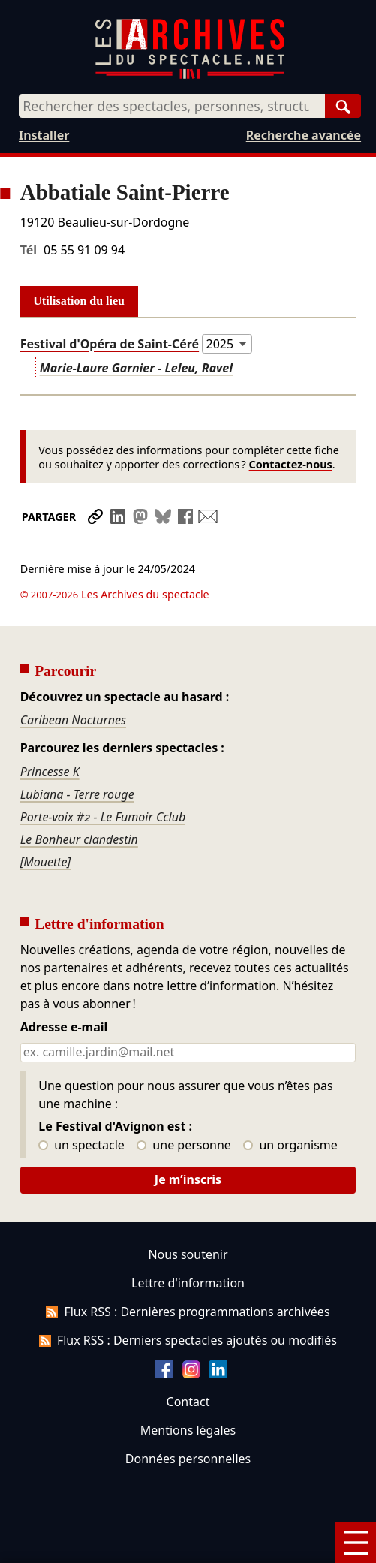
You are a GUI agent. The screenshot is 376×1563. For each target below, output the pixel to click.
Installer (44, 135)
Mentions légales (188, 1430)
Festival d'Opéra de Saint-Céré (109, 344)
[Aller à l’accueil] (189, 75)
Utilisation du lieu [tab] (79, 300)
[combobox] (172, 106)
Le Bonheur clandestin (79, 839)
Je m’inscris (188, 1179)
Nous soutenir (187, 1254)
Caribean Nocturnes (73, 720)
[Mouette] (45, 862)
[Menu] (355, 1542)
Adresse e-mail (64, 1027)
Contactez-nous (290, 464)
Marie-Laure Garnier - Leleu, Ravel (136, 368)
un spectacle (81, 1145)
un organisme (290, 1145)
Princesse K (50, 771)
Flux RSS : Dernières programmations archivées (187, 1311)
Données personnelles (188, 1458)
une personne (183, 1145)
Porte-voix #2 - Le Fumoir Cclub (103, 817)
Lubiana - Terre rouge (77, 794)
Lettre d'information (188, 1283)
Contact (188, 1401)
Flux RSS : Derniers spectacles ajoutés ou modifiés (188, 1340)
